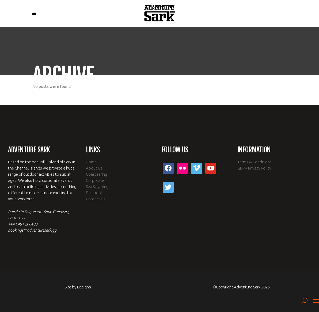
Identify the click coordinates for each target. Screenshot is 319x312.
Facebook (94, 192)
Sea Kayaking (97, 186)
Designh (84, 287)
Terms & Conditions (254, 162)
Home (91, 162)
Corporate (95, 180)
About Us (94, 168)
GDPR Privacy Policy (254, 168)
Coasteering (96, 174)
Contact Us (95, 199)
